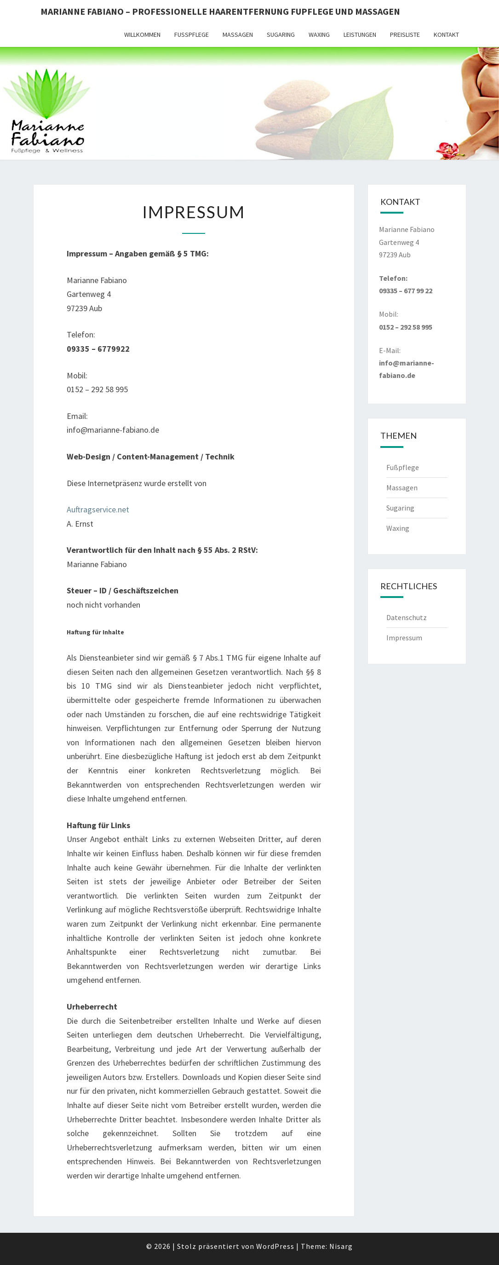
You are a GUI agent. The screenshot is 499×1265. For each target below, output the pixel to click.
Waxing (319, 34)
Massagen (238, 34)
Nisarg (341, 1246)
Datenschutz (406, 617)
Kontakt (446, 34)
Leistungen (360, 34)
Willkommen (142, 34)
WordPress (275, 1246)
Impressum (404, 637)
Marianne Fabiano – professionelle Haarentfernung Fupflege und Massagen (220, 11)
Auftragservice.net (98, 509)
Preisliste (405, 34)
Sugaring (281, 34)
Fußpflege (191, 34)
